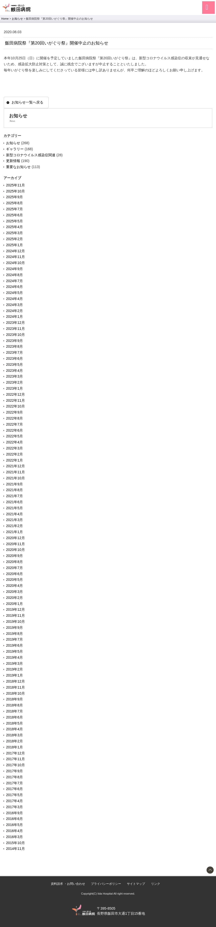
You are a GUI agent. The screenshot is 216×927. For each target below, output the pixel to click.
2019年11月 (15, 615)
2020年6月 (14, 574)
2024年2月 (14, 311)
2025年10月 (15, 191)
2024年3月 (14, 305)
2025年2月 (14, 239)
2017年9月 (14, 771)
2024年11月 (15, 257)
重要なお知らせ (18, 167)
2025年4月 (14, 227)
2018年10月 (15, 693)
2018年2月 (14, 741)
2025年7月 (14, 209)
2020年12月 (15, 538)
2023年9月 (14, 341)
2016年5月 (14, 825)
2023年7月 (14, 352)
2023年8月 (14, 346)
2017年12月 (15, 753)
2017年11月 (15, 759)
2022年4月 (14, 442)
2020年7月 (14, 568)
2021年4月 (14, 514)
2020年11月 (15, 544)
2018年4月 (14, 729)
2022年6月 (14, 430)
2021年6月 (14, 502)
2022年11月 (15, 400)
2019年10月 (15, 622)
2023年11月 (15, 329)
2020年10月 (15, 550)
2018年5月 (14, 723)
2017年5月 (14, 795)
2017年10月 (15, 765)
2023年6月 (14, 358)
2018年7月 (14, 711)
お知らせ (13, 143)
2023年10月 (15, 335)
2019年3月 (14, 663)
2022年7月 (14, 424)
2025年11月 (15, 185)
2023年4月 (14, 371)
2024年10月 (15, 263)
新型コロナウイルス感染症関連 (30, 155)
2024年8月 (14, 275)
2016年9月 (14, 813)
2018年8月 (14, 705)
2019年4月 (14, 657)
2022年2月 (14, 454)
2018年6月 (14, 717)
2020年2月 (14, 598)
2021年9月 (14, 484)
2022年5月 (14, 436)
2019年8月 (14, 634)
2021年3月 (14, 520)
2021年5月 (14, 508)
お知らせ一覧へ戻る (27, 102)
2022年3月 (14, 448)
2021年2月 (14, 526)
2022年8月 (14, 418)
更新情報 (13, 161)
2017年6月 (14, 789)
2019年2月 (14, 669)
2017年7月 (14, 783)
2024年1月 (14, 317)
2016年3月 (14, 837)
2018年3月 (14, 735)
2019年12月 (15, 609)
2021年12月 (15, 466)
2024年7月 (14, 281)
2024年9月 (14, 269)
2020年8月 (14, 562)
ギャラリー (15, 149)
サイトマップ (136, 884)
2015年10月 (15, 843)
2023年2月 (14, 382)
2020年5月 (14, 580)
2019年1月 (14, 675)
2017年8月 (14, 777)
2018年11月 (15, 687)
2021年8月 (14, 490)
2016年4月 (14, 831)
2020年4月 (14, 586)
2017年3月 (14, 807)
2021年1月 (14, 532)
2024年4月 (14, 299)
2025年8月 (14, 203)
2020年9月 (14, 556)
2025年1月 (14, 245)
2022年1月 (14, 460)
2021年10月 (15, 478)
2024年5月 (14, 293)
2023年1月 (14, 388)
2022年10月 (15, 406)
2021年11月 (15, 472)
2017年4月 (14, 801)
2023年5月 (14, 365)
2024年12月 (15, 251)
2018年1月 (14, 747)
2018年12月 (15, 681)
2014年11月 (15, 849)
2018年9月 (14, 699)
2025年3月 (14, 233)
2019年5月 (14, 651)
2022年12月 (15, 394)
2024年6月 (14, 287)
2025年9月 (14, 197)
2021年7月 (14, 496)
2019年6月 (14, 645)
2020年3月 (14, 592)
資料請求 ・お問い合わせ (68, 884)
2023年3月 (14, 376)
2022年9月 (14, 412)
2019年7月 (14, 639)
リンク (155, 884)
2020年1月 (14, 604)
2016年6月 (14, 819)
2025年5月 (14, 221)
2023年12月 (15, 323)
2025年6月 (14, 215)
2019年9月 (14, 628)
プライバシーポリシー (106, 884)
